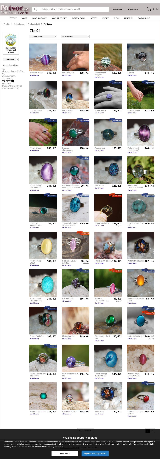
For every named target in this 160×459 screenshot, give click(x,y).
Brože (6, 83)
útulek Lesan (19, 24)
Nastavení (65, 453)
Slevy (116, 18)
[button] (88, 36)
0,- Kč (156, 9)
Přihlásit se (117, 9)
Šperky (13, 18)
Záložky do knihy (12, 86)
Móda (24, 18)
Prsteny (47, 24)
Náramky (7, 79)
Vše (3, 69)
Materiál (128, 18)
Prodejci (7, 24)
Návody (93, 18)
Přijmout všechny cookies (95, 453)
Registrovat (133, 9)
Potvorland (144, 18)
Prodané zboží (34, 24)
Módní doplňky (59, 18)
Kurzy (105, 18)
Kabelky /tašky (39, 18)
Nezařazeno (10, 88)
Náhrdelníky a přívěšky (13, 72)
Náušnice (9, 76)
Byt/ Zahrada (78, 18)
